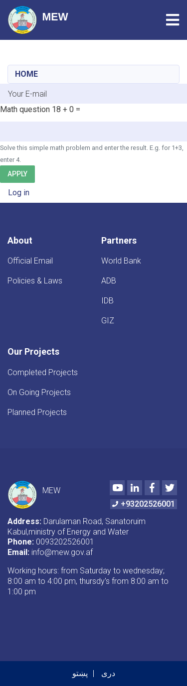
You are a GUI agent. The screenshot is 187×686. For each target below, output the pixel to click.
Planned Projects (37, 412)
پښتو (80, 673)
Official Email (30, 261)
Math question (25, 109)
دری (108, 673)
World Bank (121, 261)
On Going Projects (39, 392)
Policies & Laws (34, 280)
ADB (108, 280)
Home (26, 74)
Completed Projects (42, 372)
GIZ (107, 320)
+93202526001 (143, 504)
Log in (18, 192)
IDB (107, 300)
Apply (17, 174)
